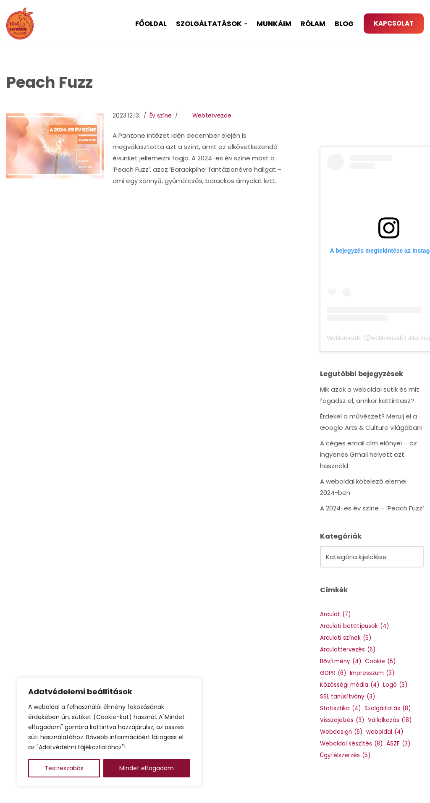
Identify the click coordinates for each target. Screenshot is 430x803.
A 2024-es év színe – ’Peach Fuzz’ (372, 508)
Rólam (313, 24)
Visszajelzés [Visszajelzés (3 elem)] (342, 720)
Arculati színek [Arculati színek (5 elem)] (345, 637)
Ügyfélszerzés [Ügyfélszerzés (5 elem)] (345, 755)
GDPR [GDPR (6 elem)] (333, 673)
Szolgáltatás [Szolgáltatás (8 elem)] (387, 708)
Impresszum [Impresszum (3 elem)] (372, 673)
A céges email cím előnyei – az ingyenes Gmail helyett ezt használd (368, 454)
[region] (109, 732)
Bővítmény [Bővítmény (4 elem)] (340, 661)
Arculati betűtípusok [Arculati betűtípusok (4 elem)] (354, 626)
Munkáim (274, 24)
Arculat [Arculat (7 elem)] (335, 614)
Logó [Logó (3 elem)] (395, 685)
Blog (344, 24)
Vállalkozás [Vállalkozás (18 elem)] (390, 720)
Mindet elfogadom (146, 768)
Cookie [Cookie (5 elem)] (380, 661)
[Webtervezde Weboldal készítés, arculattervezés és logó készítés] (22, 23)
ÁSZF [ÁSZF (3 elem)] (398, 743)
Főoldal (151, 24)
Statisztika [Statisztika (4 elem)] (340, 708)
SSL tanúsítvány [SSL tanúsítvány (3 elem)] (347, 696)
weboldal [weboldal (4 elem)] (384, 732)
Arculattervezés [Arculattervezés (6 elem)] (347, 649)
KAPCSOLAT (394, 23)
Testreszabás (64, 768)
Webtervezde (211, 116)
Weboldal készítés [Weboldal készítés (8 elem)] (351, 743)
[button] (245, 23)
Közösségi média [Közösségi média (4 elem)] (349, 685)
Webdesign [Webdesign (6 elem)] (341, 732)
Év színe (160, 116)
